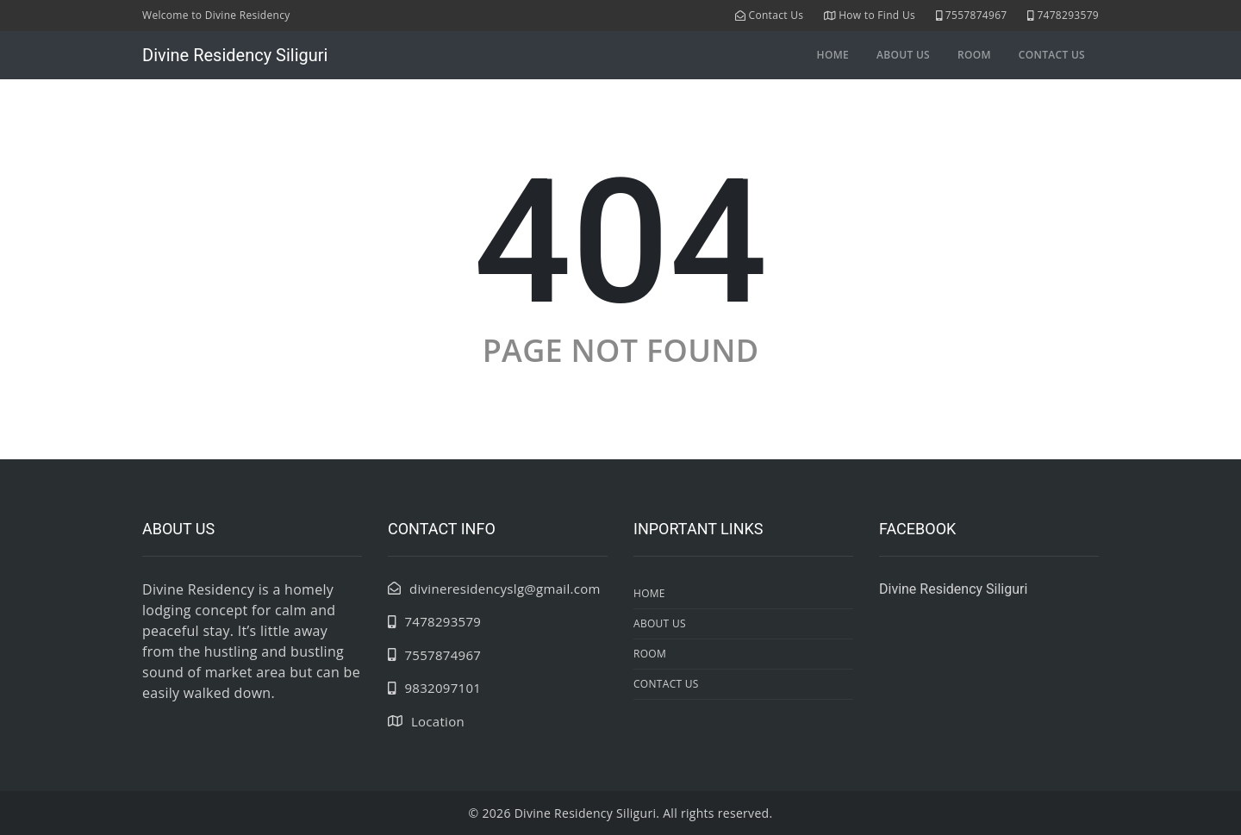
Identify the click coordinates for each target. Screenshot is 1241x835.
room (974, 54)
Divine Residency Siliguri (234, 55)
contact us (1052, 54)
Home (833, 54)
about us (903, 54)
